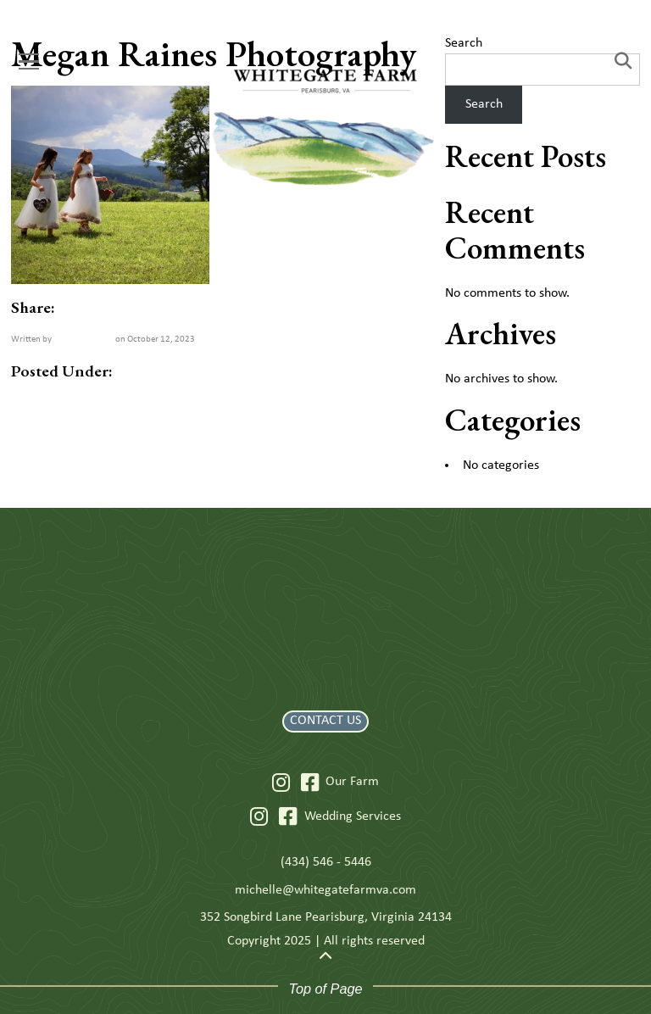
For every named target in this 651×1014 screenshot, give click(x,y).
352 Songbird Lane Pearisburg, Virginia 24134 (326, 917)
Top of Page (325, 988)
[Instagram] (281, 782)
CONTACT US (325, 720)
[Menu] (29, 61)
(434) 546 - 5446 (326, 862)
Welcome (83, 338)
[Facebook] (310, 782)
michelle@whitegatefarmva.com (325, 890)
